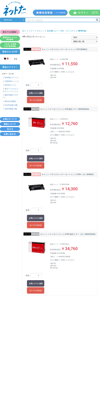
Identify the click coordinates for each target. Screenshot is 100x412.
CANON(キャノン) (12, 81)
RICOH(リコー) (10, 85)
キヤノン (40, 31)
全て (24, 31)
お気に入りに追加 (36, 93)
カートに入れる (36, 100)
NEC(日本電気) (10, 101)
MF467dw (82, 31)
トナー (31, 31)
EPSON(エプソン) (11, 78)
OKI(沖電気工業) (11, 109)
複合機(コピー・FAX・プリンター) (61, 31)
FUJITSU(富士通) (11, 105)
